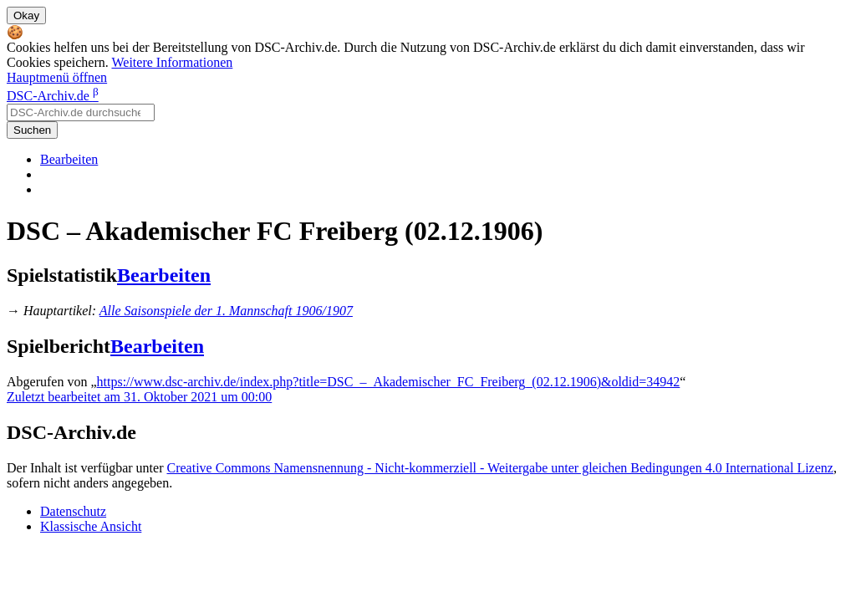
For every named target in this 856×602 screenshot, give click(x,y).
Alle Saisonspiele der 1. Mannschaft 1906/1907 (226, 311)
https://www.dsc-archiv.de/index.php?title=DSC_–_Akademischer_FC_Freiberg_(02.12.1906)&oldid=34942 (388, 382)
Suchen (32, 130)
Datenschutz (73, 511)
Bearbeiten (69, 159)
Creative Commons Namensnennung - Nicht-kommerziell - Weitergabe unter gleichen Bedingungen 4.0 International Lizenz (499, 468)
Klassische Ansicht (90, 526)
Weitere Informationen (171, 62)
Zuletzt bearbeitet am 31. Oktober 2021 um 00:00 (139, 397)
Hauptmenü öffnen (57, 77)
